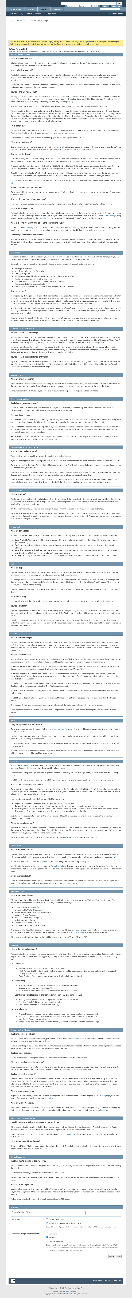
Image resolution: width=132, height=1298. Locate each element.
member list (78, 1038)
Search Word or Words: (22, 1212)
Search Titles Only (55, 1219)
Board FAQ (21, 20)
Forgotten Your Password (62, 729)
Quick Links (53, 14)
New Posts (14, 14)
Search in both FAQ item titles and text (63, 1223)
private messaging (101, 1095)
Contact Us (97, 1280)
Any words (51, 1233)
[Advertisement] (67, 30)
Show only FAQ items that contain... (27, 1233)
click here (52, 1098)
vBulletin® (65, 1292)
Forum (44, 9)
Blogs (57, 9)
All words (51, 1237)
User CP (101, 422)
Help (105, 7)
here (35, 553)
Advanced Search (116, 13)
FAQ (21, 14)
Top (119, 1280)
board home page (24, 227)
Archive (114, 1280)
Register (116, 7)
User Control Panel (106, 215)
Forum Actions (39, 14)
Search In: (16, 1219)
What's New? (17, 9)
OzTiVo (107, 1280)
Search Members (59, 866)
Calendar (28, 14)
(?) (17, 101)
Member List (45, 861)
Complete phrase (54, 1241)
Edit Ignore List (69, 1134)
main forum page (69, 837)
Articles (30, 9)
